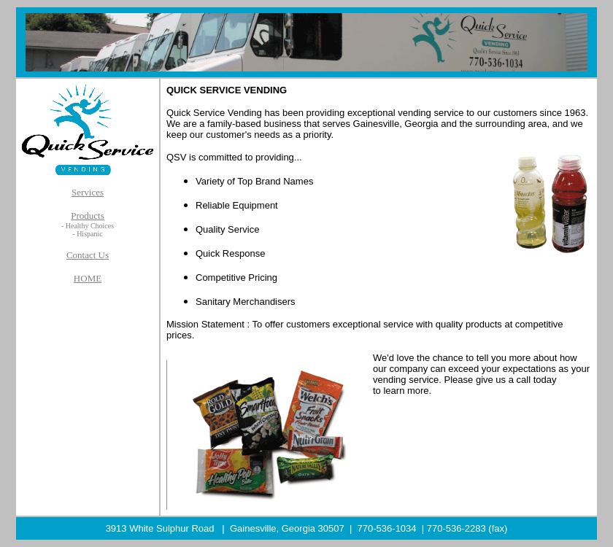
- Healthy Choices (87, 226)
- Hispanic (87, 234)
